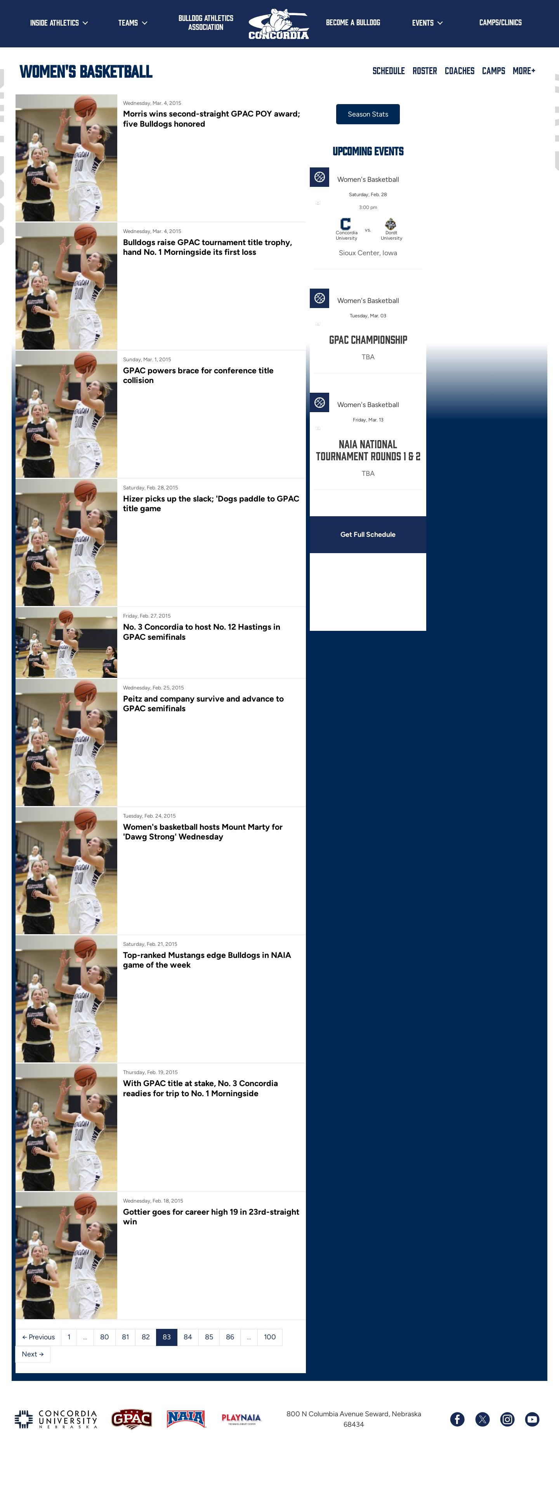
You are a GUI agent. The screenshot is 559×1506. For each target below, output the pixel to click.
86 (230, 1337)
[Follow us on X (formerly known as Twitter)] (482, 1419)
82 (146, 1337)
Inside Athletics (54, 22)
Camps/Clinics (500, 22)
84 (188, 1337)
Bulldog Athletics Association (206, 21)
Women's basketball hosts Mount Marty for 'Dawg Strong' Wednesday (203, 831)
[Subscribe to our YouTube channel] (531, 1419)
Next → (33, 1354)
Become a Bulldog (353, 22)
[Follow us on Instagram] (507, 1419)
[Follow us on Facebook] (457, 1419)
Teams (128, 22)
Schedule (389, 70)
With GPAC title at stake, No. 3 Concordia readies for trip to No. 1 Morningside (200, 1088)
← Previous (38, 1337)
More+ (524, 70)
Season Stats (368, 114)
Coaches (459, 70)
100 (270, 1337)
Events (423, 22)
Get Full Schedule (368, 534)
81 (125, 1337)
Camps (493, 70)
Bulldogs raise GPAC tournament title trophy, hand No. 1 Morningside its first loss (207, 247)
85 (209, 1337)
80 (104, 1337)
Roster (425, 70)
